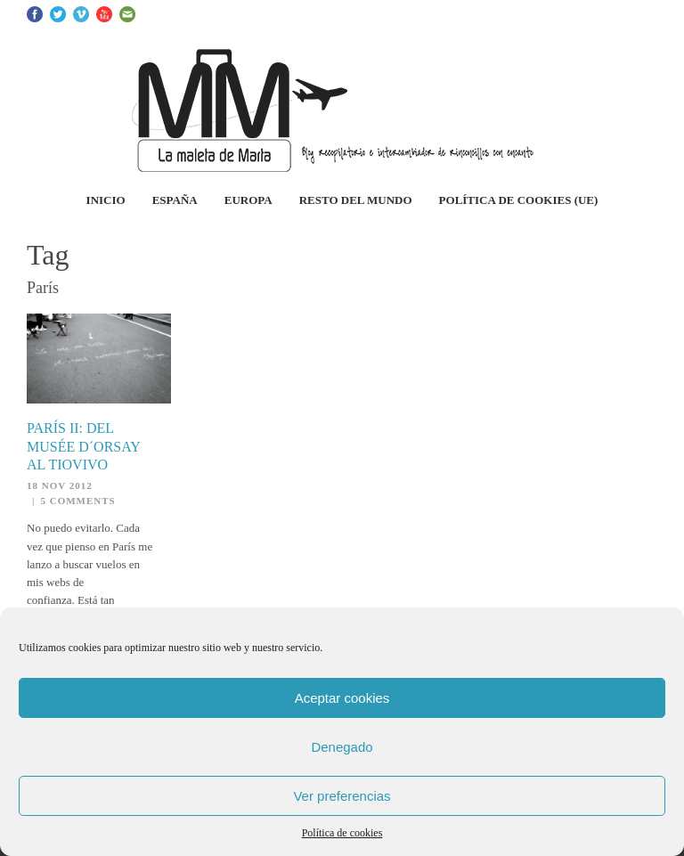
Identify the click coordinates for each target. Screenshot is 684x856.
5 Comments (77, 500)
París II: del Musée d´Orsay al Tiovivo (83, 446)
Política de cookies (342, 833)
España (175, 200)
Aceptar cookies (342, 697)
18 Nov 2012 (60, 485)
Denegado (341, 746)
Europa (248, 200)
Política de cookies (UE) (518, 200)
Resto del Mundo (355, 200)
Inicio (106, 200)
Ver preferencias (341, 795)
